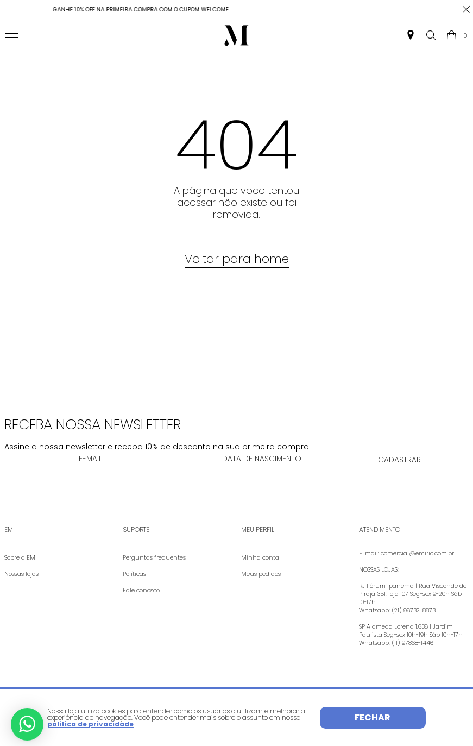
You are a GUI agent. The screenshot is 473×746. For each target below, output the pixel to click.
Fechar (372, 717)
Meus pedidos (261, 573)
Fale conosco (141, 590)
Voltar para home (237, 258)
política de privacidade (90, 724)
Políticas (134, 573)
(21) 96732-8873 (414, 610)
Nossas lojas (21, 573)
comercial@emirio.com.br (417, 553)
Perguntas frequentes (154, 557)
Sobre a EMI (20, 557)
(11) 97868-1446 (412, 642)
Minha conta (260, 557)
